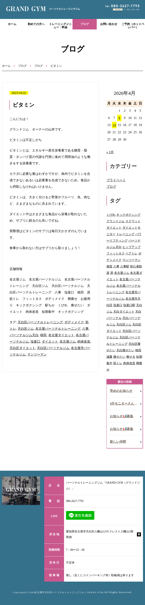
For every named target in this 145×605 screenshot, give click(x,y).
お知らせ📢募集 (121, 416)
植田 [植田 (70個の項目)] (138, 350)
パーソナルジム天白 (24, 335)
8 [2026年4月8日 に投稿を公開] (119, 118)
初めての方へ (36, 24)
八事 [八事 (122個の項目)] (116, 266)
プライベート (116, 180)
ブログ (84, 24)
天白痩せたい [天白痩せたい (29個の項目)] (125, 350)
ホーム (12, 24)
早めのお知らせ (121, 390)
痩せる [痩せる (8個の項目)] (130, 356)
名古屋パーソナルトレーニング (58, 328)
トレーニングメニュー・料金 (60, 26)
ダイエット (50, 341)
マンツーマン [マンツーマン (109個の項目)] (131, 260)
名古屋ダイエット (61, 335)
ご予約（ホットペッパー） (133, 26)
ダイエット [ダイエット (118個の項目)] (114, 227)
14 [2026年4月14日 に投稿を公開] (114, 125)
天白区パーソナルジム (53, 348)
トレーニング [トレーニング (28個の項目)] (125, 234)
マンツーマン (37, 354)
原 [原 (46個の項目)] (111, 272)
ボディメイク (74, 322)
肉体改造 (83, 341)
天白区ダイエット (22, 348)
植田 (43, 335)
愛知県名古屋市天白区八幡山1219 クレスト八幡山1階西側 (99, 534)
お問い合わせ (108, 24)
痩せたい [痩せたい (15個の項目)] (119, 356)
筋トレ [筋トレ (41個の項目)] (117, 363)
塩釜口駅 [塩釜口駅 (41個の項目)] (129, 305)
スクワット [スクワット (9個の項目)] (133, 221)
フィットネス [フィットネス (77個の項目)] (115, 253)
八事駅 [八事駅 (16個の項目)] (124, 266)
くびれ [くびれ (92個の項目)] (111, 214)
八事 (85, 328)
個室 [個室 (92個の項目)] (109, 266)
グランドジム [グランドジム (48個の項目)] (115, 221)
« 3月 (110, 152)
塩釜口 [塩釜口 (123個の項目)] (117, 305)
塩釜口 (35, 341)
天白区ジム (26, 328)
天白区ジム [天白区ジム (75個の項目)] (123, 324)
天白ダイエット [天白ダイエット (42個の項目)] (123, 311)
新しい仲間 (118, 441)
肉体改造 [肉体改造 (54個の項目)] (129, 363)
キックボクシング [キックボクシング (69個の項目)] (128, 214)
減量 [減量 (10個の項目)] (109, 356)
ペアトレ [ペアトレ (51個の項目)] (131, 253)
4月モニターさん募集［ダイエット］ (126, 403)
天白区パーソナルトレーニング (40, 322)
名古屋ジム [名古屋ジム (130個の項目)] (121, 272)
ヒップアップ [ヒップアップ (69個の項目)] (131, 247)
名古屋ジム (68, 341)
